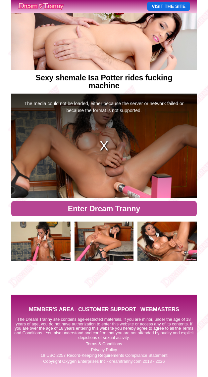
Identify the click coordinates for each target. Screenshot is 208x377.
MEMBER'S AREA (51, 309)
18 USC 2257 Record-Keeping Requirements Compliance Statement (104, 355)
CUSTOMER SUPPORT (107, 309)
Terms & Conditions (104, 344)
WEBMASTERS (159, 309)
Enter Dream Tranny (104, 208)
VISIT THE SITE (168, 6)
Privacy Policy (104, 350)
